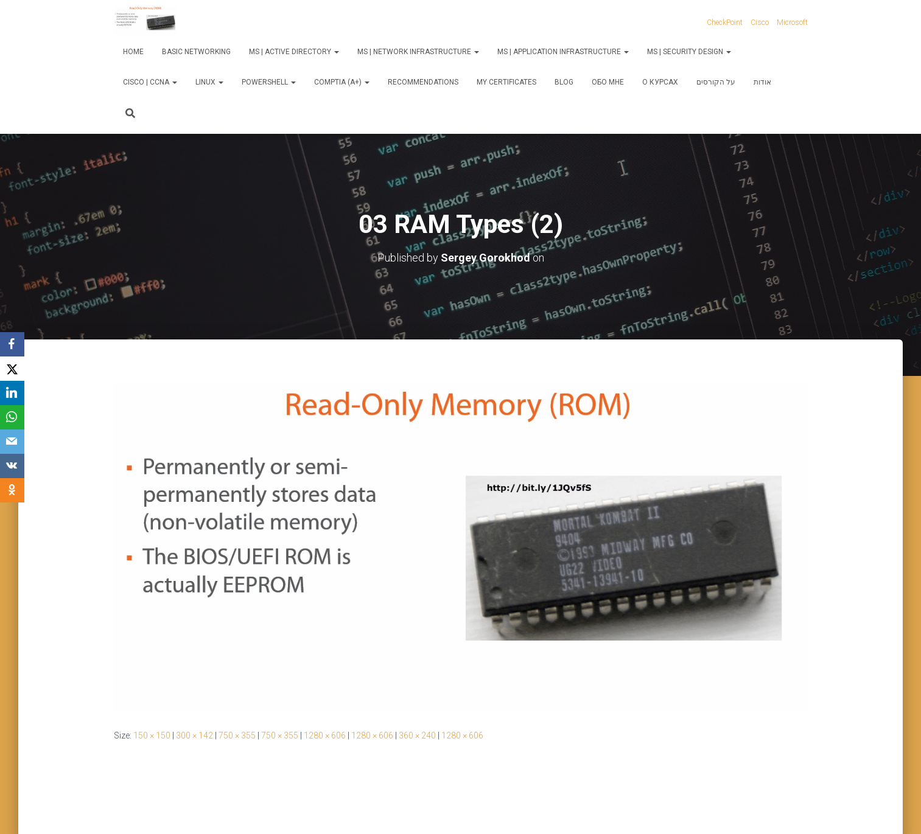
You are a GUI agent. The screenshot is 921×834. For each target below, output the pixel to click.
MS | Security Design (689, 51)
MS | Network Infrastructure (418, 51)
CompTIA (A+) (341, 82)
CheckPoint (725, 22)
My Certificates (506, 82)
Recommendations (423, 82)
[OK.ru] (12, 490)
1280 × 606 (325, 735)
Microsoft (792, 22)
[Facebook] (12, 344)
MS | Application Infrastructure (563, 51)
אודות (762, 82)
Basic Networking (196, 51)
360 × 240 (417, 735)
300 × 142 (194, 735)
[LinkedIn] (12, 393)
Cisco (760, 22)
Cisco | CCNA (150, 82)
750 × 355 (237, 735)
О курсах (660, 82)
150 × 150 (151, 735)
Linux (209, 82)
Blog (564, 82)
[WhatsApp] (12, 417)
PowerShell (269, 82)
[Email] (12, 441)
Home (133, 51)
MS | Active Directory (294, 51)
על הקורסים (715, 82)
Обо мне (608, 82)
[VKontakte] (12, 466)
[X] (12, 368)
